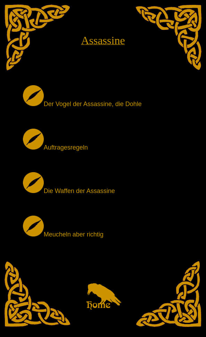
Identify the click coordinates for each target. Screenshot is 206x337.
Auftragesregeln (55, 147)
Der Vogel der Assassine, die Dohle (82, 104)
